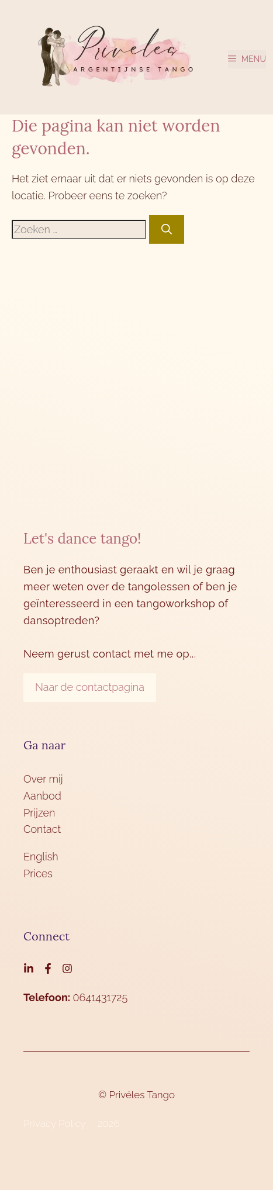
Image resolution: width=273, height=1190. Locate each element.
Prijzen (39, 813)
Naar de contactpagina (89, 687)
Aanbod (42, 796)
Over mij (43, 779)
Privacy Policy (54, 1123)
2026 (109, 1123)
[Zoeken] (166, 229)
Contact (42, 829)
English (40, 856)
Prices (38, 873)
